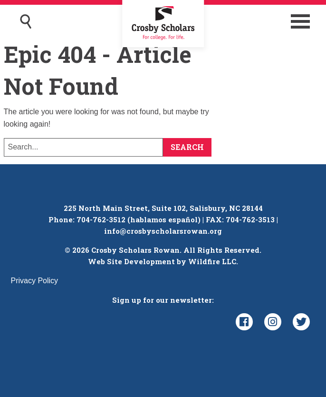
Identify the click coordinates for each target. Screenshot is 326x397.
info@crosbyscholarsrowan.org (163, 231)
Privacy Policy (34, 281)
